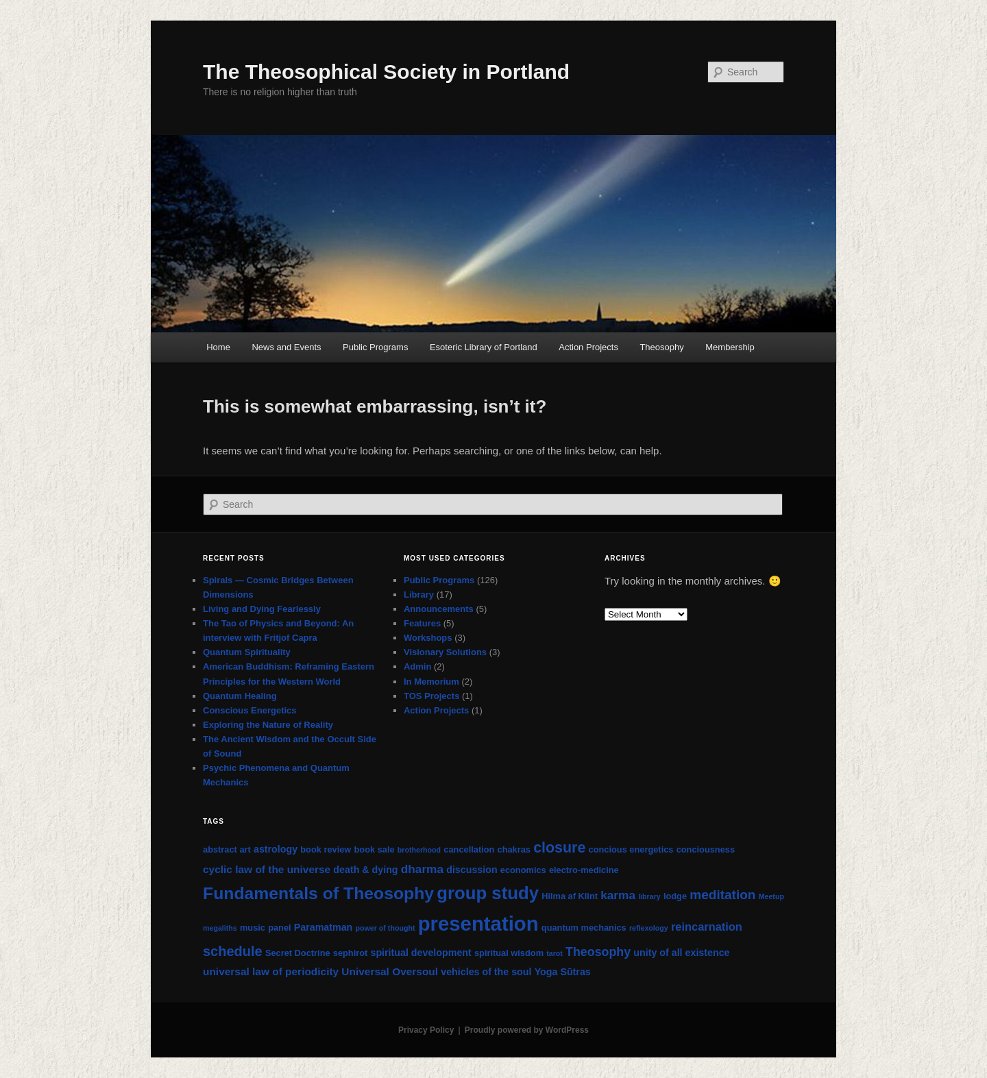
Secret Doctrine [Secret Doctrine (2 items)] (297, 953)
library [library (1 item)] (649, 896)
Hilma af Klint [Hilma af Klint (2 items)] (569, 896)
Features (422, 623)
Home (218, 347)
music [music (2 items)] (252, 927)
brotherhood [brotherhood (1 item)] (419, 850)
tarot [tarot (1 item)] (554, 953)
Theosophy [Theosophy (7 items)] (598, 952)
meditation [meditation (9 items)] (722, 894)
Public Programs (375, 347)
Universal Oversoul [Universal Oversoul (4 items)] (389, 971)
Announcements (439, 609)
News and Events (286, 347)
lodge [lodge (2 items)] (675, 896)
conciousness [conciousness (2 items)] (706, 849)
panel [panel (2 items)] (279, 927)
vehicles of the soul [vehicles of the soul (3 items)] (486, 971)
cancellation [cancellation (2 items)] (468, 849)
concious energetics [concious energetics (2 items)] (631, 849)
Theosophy (661, 347)
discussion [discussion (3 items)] (471, 869)
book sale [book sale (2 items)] (374, 849)
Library (419, 594)
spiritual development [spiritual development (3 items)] (420, 952)
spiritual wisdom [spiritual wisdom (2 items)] (509, 953)
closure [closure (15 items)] (559, 848)
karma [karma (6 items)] (617, 895)
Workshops (428, 638)
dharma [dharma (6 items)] (422, 869)
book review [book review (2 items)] (325, 849)
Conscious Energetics (250, 710)
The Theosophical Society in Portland (386, 71)
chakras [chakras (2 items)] (514, 849)
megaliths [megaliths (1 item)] (220, 928)
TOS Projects (431, 696)
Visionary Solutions (445, 652)
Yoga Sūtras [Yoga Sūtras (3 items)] (563, 971)
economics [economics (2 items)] (523, 870)
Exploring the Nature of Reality (268, 725)
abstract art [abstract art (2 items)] (227, 849)
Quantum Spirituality (247, 652)
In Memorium (431, 681)
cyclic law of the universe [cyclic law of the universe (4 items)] (266, 869)
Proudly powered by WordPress (527, 1030)
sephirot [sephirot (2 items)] (350, 953)
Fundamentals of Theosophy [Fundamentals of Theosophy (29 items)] (318, 893)
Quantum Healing (240, 696)
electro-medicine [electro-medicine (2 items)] (584, 870)
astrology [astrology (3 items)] (275, 849)
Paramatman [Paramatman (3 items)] (323, 927)
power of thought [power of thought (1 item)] (385, 928)
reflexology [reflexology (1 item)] (648, 928)
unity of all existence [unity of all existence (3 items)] (681, 952)
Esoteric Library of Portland (483, 347)
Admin (417, 666)
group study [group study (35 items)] (488, 893)
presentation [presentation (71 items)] (478, 923)
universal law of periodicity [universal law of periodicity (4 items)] (271, 971)
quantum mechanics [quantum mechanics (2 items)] (583, 927)
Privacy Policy (426, 1030)
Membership (730, 347)
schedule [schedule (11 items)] (233, 951)
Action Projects (588, 347)
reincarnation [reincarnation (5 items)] (706, 926)
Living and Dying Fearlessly (262, 609)
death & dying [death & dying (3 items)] (365, 869)
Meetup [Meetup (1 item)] (771, 896)
